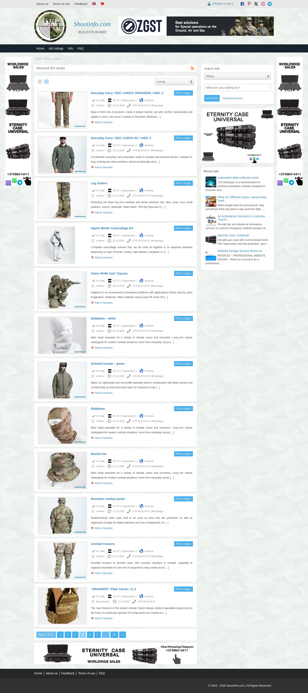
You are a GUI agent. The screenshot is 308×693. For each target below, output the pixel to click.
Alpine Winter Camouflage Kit (112, 228)
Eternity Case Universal (233, 235)
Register (218, 3)
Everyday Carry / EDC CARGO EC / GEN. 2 (121, 138)
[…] (159, 116)
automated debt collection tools (238, 177)
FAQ (80, 48)
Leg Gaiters (99, 183)
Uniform (100, 105)
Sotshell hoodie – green (108, 363)
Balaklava (98, 408)
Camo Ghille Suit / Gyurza (109, 273)
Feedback (80, 4)
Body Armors (103, 601)
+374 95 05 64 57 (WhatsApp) (147, 105)
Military (48, 58)
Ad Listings (56, 48)
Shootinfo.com (92, 23)
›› (122, 634)
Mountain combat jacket (108, 499)
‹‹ (60, 634)
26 (114, 634)
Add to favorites (104, 122)
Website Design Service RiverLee (240, 251)
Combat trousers (103, 544)
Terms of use (61, 4)
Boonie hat (98, 454)
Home (40, 48)
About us (42, 4)
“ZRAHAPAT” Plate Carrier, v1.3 (113, 589)
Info (70, 48)
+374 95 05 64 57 (146, 601)
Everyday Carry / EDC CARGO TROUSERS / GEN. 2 (127, 93)
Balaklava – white (103, 318)
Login (228, 3)
